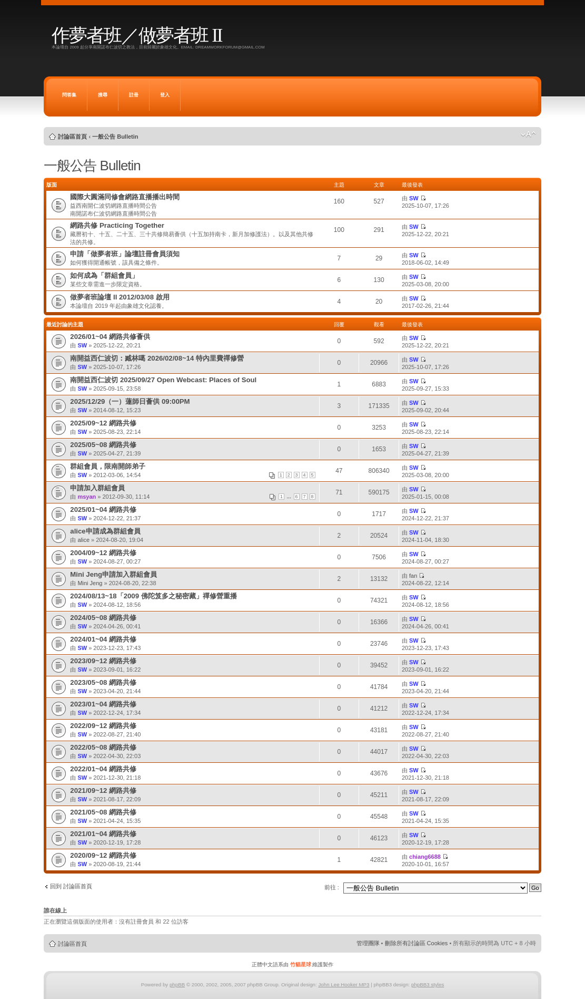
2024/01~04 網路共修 (103, 639)
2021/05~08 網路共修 (103, 812)
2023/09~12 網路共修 (103, 661)
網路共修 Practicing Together (117, 225)
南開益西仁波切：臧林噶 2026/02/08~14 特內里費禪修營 (157, 358)
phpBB (177, 984)
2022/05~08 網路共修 (103, 747)
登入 (165, 95)
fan (413, 576)
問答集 (69, 95)
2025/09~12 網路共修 (103, 423)
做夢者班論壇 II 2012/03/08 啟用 (119, 297)
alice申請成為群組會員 (105, 531)
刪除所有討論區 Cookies (416, 943)
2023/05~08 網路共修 (103, 682)
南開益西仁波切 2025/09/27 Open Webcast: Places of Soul (163, 380)
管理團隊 (368, 943)
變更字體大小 (528, 134)
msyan (86, 496)
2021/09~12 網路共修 (103, 790)
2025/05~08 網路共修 (103, 445)
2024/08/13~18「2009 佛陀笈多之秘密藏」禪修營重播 (153, 596)
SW (414, 198)
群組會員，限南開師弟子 (107, 466)
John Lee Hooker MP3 (343, 984)
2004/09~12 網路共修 (103, 553)
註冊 (133, 95)
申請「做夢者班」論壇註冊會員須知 (125, 254)
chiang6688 (425, 856)
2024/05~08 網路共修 (103, 618)
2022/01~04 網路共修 (103, 769)
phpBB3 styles (427, 984)
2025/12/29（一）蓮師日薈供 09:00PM (130, 401)
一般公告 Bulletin (115, 136)
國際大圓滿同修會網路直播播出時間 (125, 197)
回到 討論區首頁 (71, 886)
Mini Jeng (89, 583)
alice (83, 540)
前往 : (331, 887)
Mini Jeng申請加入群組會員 (113, 574)
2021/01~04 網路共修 (103, 834)
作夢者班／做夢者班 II (137, 35)
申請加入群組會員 (97, 488)
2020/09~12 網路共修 (103, 855)
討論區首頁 (72, 136)
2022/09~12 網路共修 (103, 726)
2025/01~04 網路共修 (103, 509)
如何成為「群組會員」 (104, 275)
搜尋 (102, 95)
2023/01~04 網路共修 (103, 704)
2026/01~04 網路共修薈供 (110, 337)
